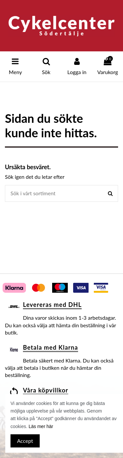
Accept (25, 441)
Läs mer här (41, 426)
